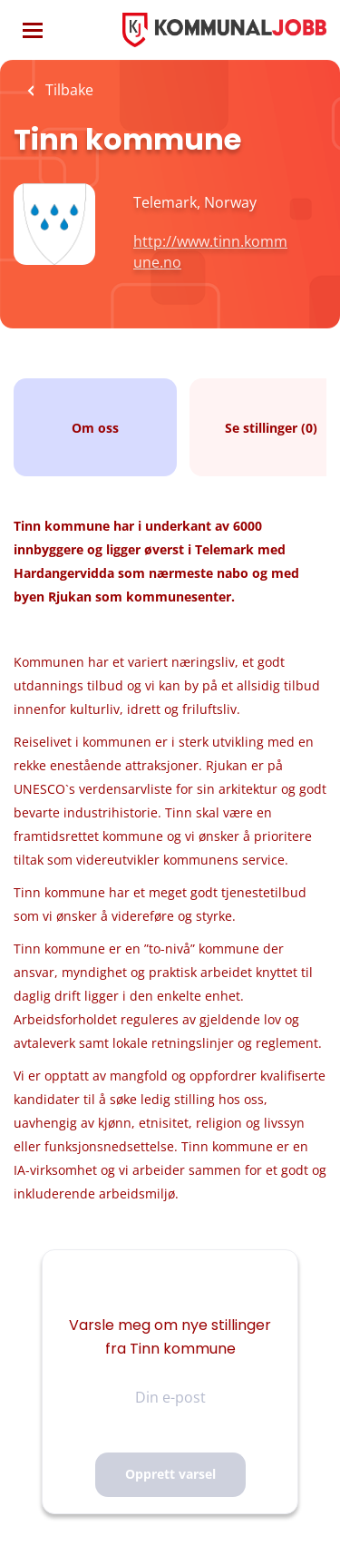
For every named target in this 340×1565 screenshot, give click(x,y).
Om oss (95, 427)
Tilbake (67, 90)
